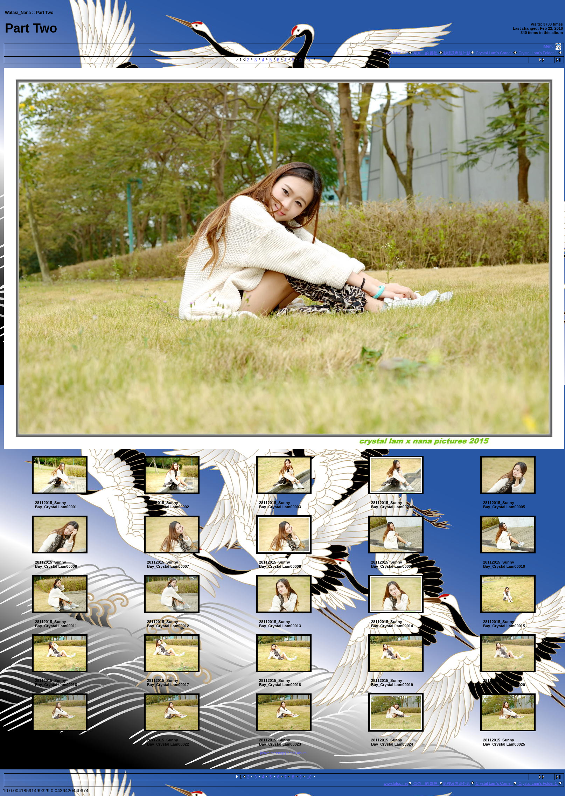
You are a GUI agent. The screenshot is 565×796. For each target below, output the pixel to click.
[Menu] (549, 46)
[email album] (297, 753)
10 (309, 59)
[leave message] (273, 753)
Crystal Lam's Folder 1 (537, 53)
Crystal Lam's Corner (494, 53)
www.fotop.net (396, 53)
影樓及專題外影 (456, 53)
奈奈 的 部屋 (425, 53)
